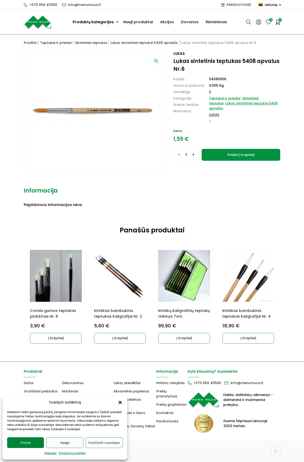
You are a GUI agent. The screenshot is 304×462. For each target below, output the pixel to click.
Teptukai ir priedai (55, 42)
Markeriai (70, 391)
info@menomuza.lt (84, 4)
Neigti (64, 443)
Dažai (28, 383)
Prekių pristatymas (166, 394)
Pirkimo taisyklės (170, 383)
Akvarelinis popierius (131, 391)
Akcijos (167, 22)
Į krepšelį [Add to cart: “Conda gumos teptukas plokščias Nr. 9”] (56, 338)
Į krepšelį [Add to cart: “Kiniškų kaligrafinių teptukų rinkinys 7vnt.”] (184, 338)
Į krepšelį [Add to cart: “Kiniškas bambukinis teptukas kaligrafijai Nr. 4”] (248, 338)
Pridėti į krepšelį (241, 154)
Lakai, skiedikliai (127, 383)
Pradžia (30, 42)
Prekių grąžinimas (171, 404)
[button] (120, 402)
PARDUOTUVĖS (239, 4)
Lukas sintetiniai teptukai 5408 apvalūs (144, 42)
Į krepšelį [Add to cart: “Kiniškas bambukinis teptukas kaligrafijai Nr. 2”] (120, 338)
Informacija (41, 190)
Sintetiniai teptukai (91, 42)
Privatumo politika (72, 453)
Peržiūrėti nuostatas (104, 443)
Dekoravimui (72, 383)
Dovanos (190, 22)
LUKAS (214, 114)
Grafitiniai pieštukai (40, 391)
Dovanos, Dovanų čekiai (134, 426)
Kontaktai (164, 412)
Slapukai (50, 453)
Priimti (26, 443)
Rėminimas (216, 22)
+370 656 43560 (43, 4)
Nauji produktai (138, 22)
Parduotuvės (167, 421)
